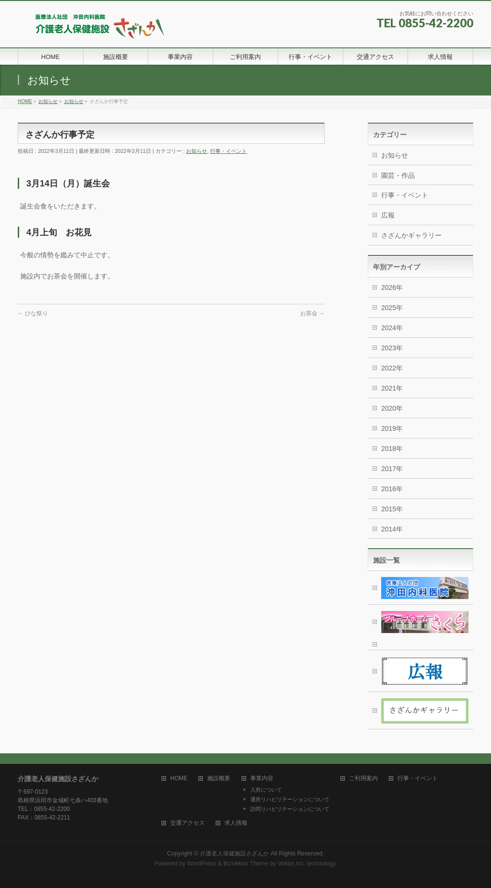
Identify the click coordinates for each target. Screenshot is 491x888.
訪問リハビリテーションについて (289, 809)
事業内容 (261, 778)
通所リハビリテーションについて (289, 799)
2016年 (392, 489)
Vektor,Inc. (291, 863)
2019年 (392, 428)
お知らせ (196, 151)
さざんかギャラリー (411, 235)
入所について (266, 790)
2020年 (392, 408)
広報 (388, 215)
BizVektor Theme (246, 863)
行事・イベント (228, 151)
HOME (178, 778)
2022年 (392, 368)
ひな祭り (33, 313)
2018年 (392, 448)
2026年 (392, 287)
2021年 (392, 388)
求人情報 (235, 823)
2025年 (392, 307)
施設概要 (218, 778)
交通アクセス (187, 823)
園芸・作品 (398, 175)
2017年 (392, 469)
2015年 (392, 509)
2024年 (392, 328)
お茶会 (312, 313)
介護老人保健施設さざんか (234, 853)
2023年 (392, 348)
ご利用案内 (363, 778)
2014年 (392, 529)
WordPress (201, 863)
